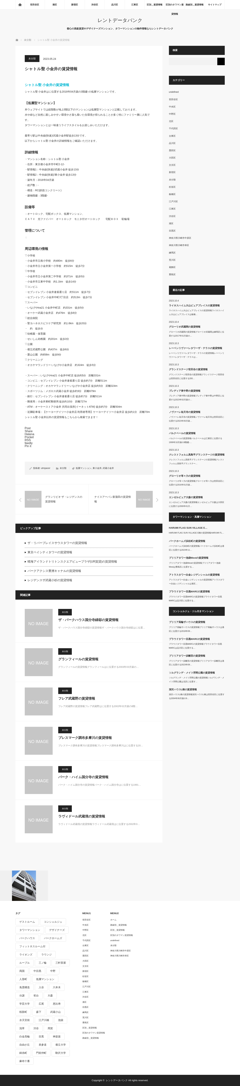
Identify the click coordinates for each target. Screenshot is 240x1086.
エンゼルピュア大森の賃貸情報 (186, 497)
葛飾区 (172, 267)
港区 (54, 4)
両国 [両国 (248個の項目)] (22, 970)
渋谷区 (94, 4)
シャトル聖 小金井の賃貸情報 (47, 85)
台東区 (172, 136)
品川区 (114, 4)
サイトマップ (214, 4)
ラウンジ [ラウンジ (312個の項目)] (46, 954)
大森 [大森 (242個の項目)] (50, 995)
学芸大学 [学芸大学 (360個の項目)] (24, 1003)
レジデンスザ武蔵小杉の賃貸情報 (50, 580)
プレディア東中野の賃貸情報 (184, 390)
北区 (171, 121)
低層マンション (83, 468)
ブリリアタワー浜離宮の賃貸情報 (187, 655)
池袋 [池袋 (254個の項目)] (60, 1020)
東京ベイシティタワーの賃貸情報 (50, 552)
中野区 (172, 114)
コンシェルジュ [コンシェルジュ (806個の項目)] (53, 921)
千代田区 (173, 128)
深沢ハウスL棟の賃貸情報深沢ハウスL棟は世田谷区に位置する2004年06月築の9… (196, 696)
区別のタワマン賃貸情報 (175, 6)
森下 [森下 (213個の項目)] (38, 1011)
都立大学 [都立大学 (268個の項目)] (60, 1044)
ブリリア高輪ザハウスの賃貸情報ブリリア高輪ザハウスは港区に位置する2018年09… (196, 629)
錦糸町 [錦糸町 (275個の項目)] (23, 1052)
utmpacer (45, 468)
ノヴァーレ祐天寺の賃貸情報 (184, 412)
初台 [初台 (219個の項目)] (36, 995)
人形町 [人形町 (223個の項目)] (23, 979)
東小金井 (97, 468)
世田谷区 (34, 4)
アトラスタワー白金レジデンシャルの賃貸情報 (194, 574)
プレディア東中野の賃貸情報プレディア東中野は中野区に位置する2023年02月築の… (196, 398)
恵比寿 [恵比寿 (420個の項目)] (57, 1003)
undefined (174, 92)
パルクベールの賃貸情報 (182, 433)
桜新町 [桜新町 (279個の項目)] (23, 1011)
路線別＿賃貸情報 (195, 4)
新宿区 (74, 4)
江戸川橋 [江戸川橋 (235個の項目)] (44, 1020)
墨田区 (172, 150)
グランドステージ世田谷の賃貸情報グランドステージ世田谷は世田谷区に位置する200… (196, 376)
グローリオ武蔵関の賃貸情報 (184, 326)
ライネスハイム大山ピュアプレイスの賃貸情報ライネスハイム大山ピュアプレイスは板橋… (196, 312)
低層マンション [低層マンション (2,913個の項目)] (45, 979)
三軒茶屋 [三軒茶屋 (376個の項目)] (60, 962)
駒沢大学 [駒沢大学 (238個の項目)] (60, 1052)
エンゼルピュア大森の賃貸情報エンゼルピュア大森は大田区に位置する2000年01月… (196, 504)
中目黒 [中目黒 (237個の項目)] (37, 970)
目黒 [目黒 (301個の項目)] (41, 1036)
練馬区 (172, 252)
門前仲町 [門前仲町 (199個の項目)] (41, 1052)
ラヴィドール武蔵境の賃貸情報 (81, 816)
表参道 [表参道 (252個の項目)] (43, 1044)
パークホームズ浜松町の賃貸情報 (187, 541)
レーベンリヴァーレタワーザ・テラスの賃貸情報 (195, 348)
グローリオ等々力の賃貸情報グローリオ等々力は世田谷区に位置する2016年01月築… (196, 483)
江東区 (134, 4)
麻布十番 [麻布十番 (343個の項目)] (24, 1061)
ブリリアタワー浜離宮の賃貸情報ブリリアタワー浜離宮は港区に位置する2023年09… (196, 663)
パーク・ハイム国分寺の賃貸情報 (83, 777)
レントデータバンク (120, 20)
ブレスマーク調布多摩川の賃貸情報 (85, 738)
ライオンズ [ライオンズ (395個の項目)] (25, 954)
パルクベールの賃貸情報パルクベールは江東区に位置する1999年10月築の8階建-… (195, 440)
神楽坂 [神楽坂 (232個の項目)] (57, 1036)
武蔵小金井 (108, 468)
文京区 (172, 165)
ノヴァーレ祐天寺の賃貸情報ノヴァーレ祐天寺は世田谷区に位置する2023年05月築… (196, 419)
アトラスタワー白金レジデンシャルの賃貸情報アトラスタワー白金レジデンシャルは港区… (196, 582)
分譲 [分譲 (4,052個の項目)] (22, 995)
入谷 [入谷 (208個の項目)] (41, 987)
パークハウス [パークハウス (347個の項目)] (27, 938)
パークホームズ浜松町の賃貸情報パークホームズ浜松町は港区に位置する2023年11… (196, 548)
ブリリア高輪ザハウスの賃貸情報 (187, 622)
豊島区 (172, 274)
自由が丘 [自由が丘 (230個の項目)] (24, 1044)
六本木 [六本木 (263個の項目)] (57, 987)
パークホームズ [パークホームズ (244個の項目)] (53, 938)
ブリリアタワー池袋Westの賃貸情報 (189, 557)
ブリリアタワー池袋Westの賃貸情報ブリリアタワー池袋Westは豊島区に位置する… (195, 565)
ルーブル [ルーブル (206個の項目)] (24, 962)
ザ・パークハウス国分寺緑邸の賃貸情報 (88, 620)
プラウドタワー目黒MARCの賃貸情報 (189, 591)
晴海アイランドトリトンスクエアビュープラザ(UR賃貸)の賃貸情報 (72, 561)
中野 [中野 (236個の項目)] (52, 970)
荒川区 (172, 260)
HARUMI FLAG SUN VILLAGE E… (188, 527)
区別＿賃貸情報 (154, 4)
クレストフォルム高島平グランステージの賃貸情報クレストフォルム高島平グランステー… (196, 461)
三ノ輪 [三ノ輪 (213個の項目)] (43, 962)
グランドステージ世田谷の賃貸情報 (188, 369)
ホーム (113, 920)
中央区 (172, 106)
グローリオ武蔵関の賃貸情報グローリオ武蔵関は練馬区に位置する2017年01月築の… (196, 334)
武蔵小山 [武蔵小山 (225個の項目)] (55, 1011)
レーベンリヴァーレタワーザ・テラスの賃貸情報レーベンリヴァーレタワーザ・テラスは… (196, 355)
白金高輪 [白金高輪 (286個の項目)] (24, 1036)
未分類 (32, 58)
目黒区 (172, 230)
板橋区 (172, 194)
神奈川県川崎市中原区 (180, 238)
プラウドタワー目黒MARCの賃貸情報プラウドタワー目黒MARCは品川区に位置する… (195, 599)
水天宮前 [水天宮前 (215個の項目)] (24, 1020)
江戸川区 (173, 201)
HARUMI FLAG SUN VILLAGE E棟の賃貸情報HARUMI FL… (196, 533)
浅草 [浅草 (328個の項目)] (22, 1028)
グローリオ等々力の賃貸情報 (184, 475)
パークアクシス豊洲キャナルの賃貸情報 (54, 570)
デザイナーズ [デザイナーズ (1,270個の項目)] (57, 929)
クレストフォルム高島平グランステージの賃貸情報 (197, 454)
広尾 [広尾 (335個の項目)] (41, 1003)
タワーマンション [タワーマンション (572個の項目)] (29, 929)
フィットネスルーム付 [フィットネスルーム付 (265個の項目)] (32, 946)
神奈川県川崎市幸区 (179, 245)
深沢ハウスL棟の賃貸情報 (183, 689)
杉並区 (172, 187)
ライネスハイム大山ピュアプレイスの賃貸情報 (194, 305)
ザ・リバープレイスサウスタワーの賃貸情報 (57, 542)
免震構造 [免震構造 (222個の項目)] (24, 987)
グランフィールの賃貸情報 (78, 659)
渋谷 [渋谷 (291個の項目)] (36, 1028)
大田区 (172, 157)
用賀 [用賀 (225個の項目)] (50, 1028)
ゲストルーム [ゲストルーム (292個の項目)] (27, 921)
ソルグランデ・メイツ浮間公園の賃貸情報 (192, 672)
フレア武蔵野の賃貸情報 (76, 698)
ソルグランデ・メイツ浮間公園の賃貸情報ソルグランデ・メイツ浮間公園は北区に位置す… (196, 680)
